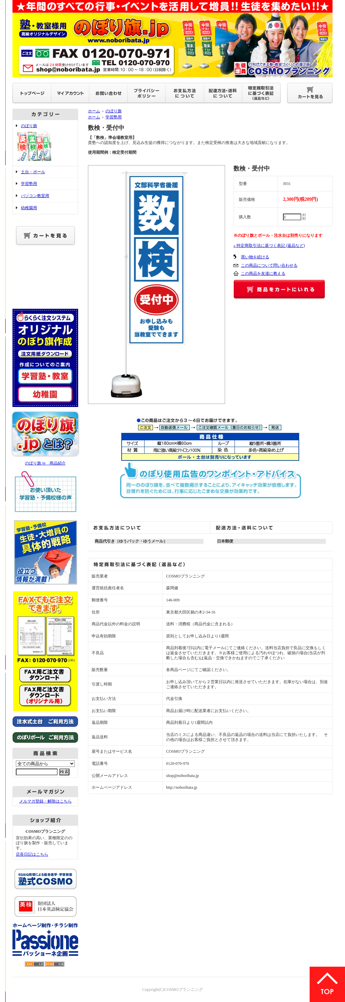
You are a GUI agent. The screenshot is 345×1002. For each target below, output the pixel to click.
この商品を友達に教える (263, 273)
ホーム (94, 111)
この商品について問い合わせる (269, 265)
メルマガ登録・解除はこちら (45, 801)
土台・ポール (33, 172)
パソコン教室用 (35, 195)
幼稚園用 (29, 208)
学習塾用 (29, 183)
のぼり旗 (45, 142)
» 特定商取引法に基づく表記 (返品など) (269, 245)
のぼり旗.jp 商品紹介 (45, 463)
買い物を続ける (255, 257)
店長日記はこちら (32, 854)
